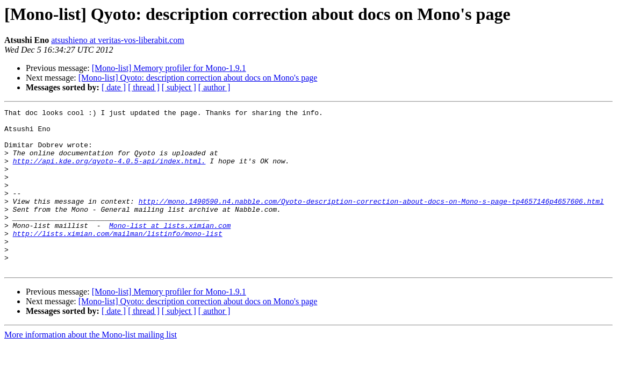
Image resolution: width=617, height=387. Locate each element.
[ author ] (214, 87)
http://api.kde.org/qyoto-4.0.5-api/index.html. (109, 172)
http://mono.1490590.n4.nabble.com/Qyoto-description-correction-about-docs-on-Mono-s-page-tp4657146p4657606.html (371, 220)
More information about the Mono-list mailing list (90, 366)
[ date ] (114, 87)
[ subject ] (179, 87)
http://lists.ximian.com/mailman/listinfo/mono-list (118, 259)
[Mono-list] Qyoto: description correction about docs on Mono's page (198, 77)
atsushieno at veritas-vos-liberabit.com (117, 40)
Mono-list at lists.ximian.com (170, 249)
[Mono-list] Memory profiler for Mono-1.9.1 (169, 68)
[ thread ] (144, 87)
